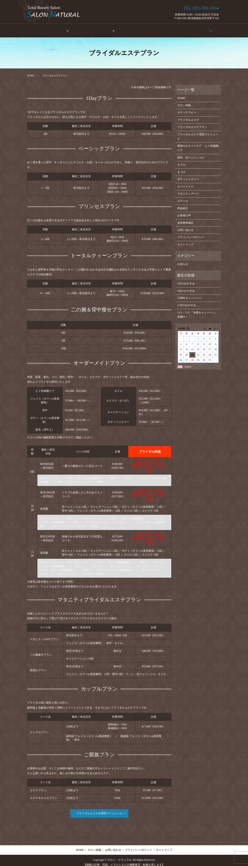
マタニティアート (188, 189)
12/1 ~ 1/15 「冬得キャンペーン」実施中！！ (197, 310)
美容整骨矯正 (80, 28)
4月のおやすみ (186, 286)
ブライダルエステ (188, 115)
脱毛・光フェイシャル (190, 153)
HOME (40, 28)
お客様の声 (158, 28)
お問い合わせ (198, 28)
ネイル (181, 160)
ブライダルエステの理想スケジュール (99, 809)
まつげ (181, 168)
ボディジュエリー (188, 175)
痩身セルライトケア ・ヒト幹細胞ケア (198, 144)
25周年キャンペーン (189, 294)
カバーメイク (185, 182)
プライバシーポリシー (190, 233)
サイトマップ (185, 240)
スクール (124, 28)
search (213, 28)
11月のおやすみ (186, 301)
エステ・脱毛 (57, 28)
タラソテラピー (186, 108)
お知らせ (182, 260)
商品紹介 (141, 28)
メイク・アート (103, 28)
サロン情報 (177, 28)
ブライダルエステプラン (192, 123)
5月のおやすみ (186, 279)
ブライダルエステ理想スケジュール (197, 132)
